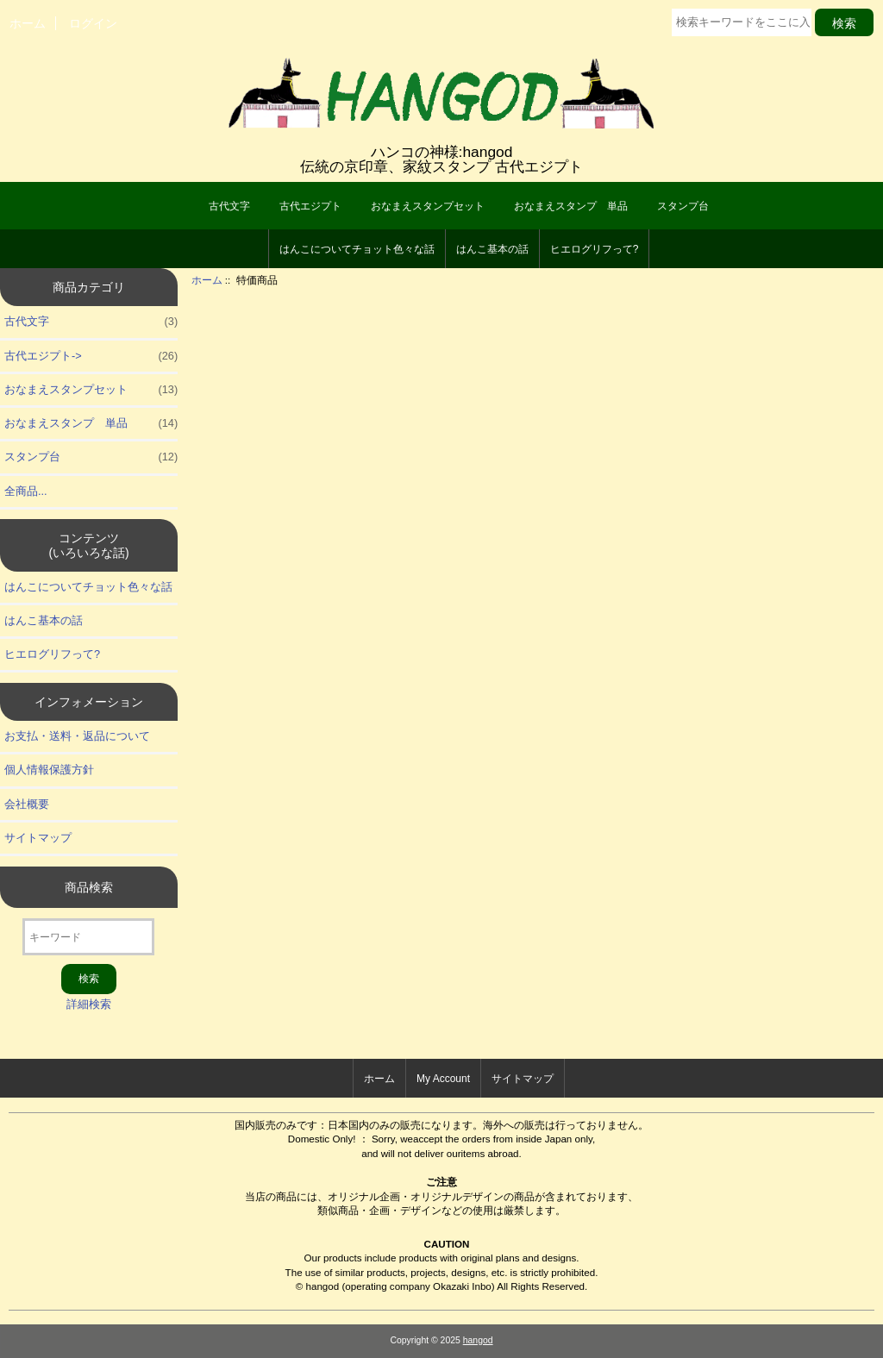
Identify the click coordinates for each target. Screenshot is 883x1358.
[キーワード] (88, 936)
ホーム (27, 23)
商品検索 (89, 887)
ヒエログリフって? (594, 249)
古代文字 (229, 206)
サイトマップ (38, 837)
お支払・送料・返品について (77, 735)
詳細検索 (88, 1004)
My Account (443, 1079)
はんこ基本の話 (492, 249)
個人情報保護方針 (49, 769)
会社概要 (26, 804)
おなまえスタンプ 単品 (571, 206)
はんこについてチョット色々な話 (357, 249)
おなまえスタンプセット (428, 206)
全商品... (25, 491)
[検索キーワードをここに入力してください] (741, 22)
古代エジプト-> (91, 356)
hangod (478, 1340)
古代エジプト (310, 206)
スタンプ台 (683, 206)
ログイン (93, 23)
